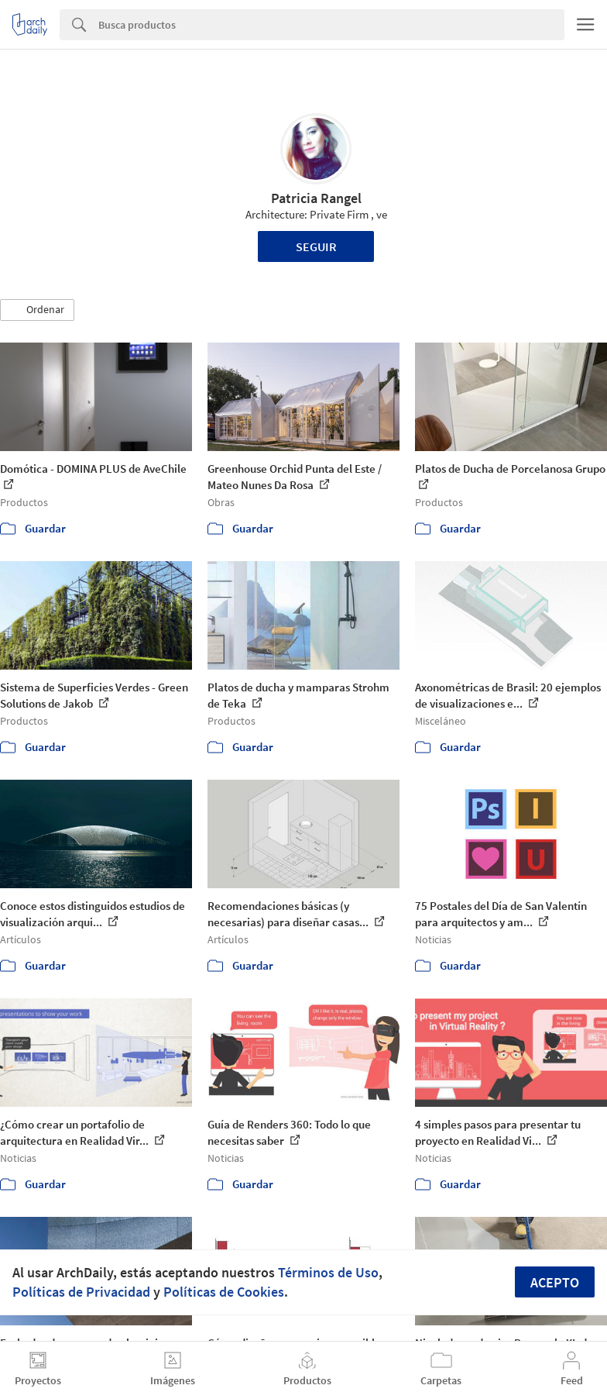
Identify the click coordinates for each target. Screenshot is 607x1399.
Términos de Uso (328, 1272)
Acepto (554, 1282)
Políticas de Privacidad (81, 1292)
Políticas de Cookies (223, 1292)
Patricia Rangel (316, 198)
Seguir (316, 246)
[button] (37, 310)
